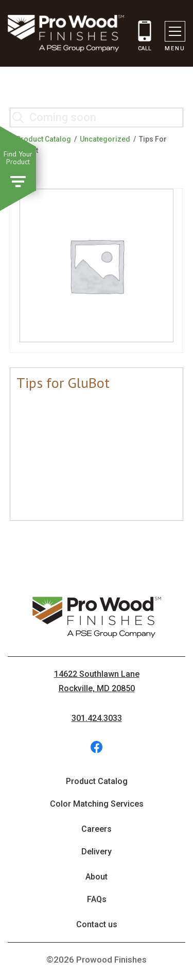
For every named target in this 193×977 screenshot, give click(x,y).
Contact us (96, 924)
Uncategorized (105, 139)
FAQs (97, 899)
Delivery (96, 851)
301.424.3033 (97, 718)
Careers (96, 829)
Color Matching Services (97, 804)
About (96, 877)
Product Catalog (43, 139)
